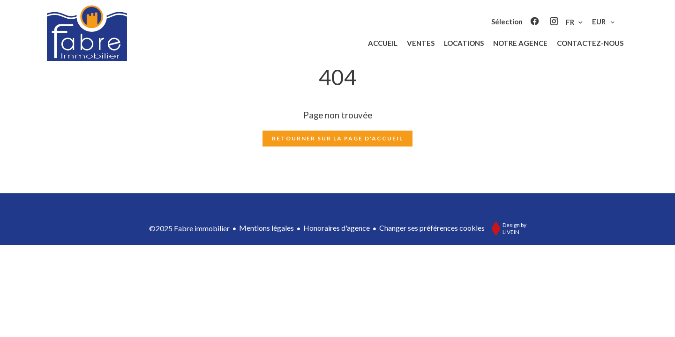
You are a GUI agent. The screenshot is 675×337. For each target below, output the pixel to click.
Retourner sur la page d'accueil (337, 138)
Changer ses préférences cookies (432, 227)
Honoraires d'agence (336, 227)
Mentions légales (266, 227)
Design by (506, 228)
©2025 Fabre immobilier (189, 228)
